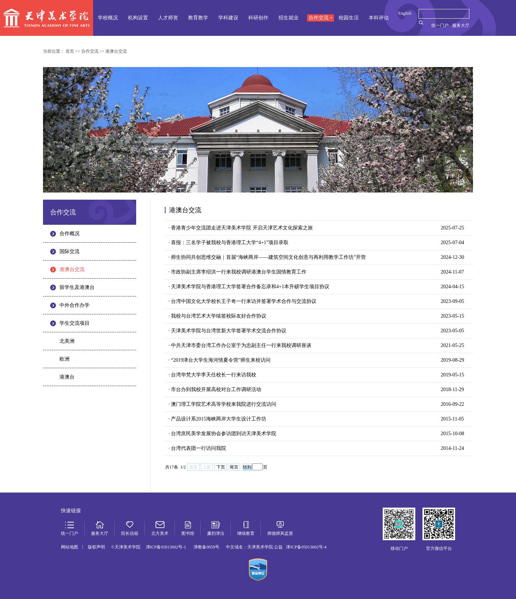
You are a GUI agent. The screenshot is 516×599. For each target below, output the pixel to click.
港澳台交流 (72, 269)
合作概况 (69, 233)
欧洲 (64, 359)
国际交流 (69, 251)
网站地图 (69, 547)
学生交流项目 (74, 323)
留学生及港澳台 (77, 287)
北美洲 (67, 341)
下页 (220, 467)
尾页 (234, 467)
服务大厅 (460, 25)
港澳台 (67, 377)
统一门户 (440, 25)
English (404, 13)
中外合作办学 (74, 305)
